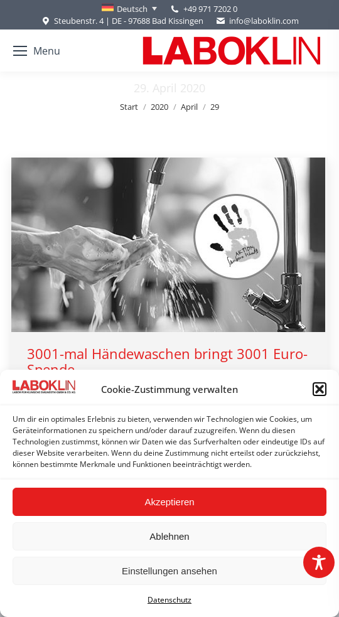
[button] (319, 389)
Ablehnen (169, 536)
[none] (129, 9)
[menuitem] (129, 8)
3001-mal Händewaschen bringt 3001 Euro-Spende (167, 361)
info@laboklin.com (257, 21)
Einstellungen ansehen (169, 571)
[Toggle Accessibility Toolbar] (319, 562)
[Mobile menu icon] (37, 51)
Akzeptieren (169, 501)
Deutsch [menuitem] (132, 8)
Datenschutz (169, 599)
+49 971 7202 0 (210, 8)
